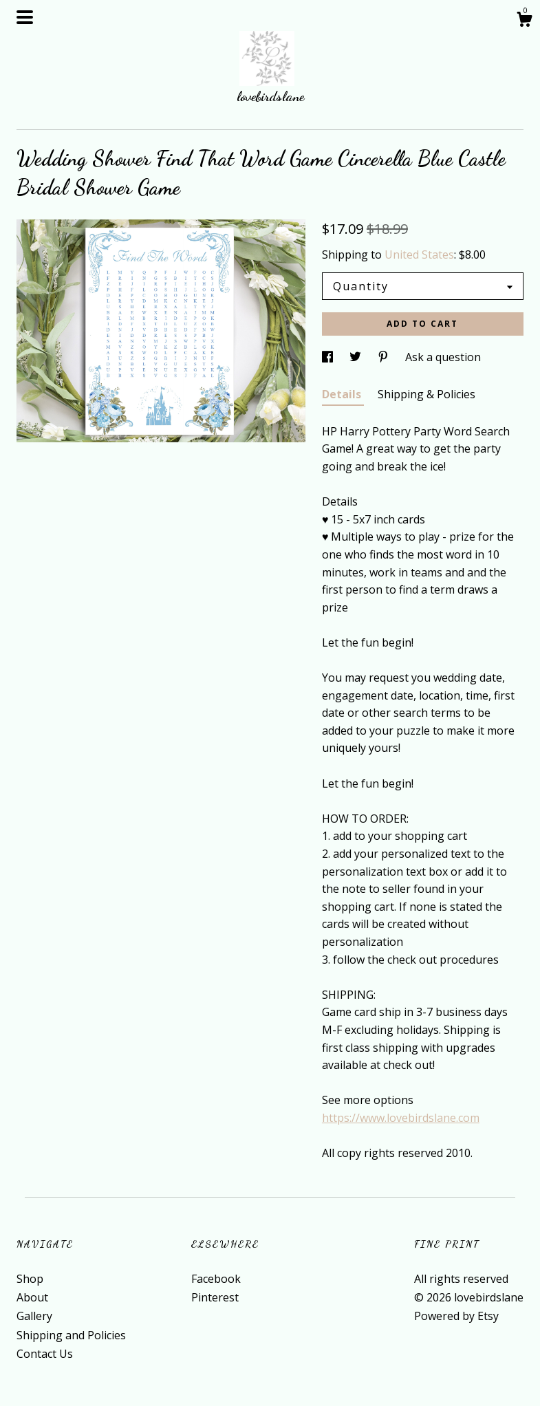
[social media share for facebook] (329, 357)
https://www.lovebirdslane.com (400, 1117)
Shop (30, 1278)
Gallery (34, 1315)
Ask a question (443, 357)
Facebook (216, 1278)
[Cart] (524, 21)
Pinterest (215, 1297)
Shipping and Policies (71, 1335)
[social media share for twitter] (356, 357)
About (32, 1297)
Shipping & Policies (426, 394)
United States (419, 254)
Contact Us (45, 1353)
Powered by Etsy (456, 1315)
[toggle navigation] (25, 17)
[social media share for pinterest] (384, 357)
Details (343, 394)
